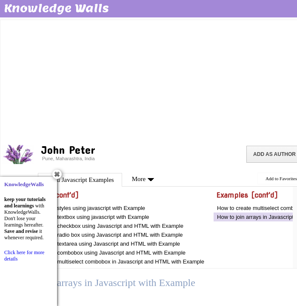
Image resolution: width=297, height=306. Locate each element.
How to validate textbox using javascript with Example (83, 217)
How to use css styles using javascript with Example (81, 208)
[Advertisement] (149, 80)
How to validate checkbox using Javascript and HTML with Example (100, 226)
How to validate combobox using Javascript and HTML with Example (102, 252)
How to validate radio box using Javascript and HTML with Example (100, 235)
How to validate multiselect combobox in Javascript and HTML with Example (111, 261)
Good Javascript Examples (80, 179)
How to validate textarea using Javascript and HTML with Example (99, 244)
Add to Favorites (281, 178)
